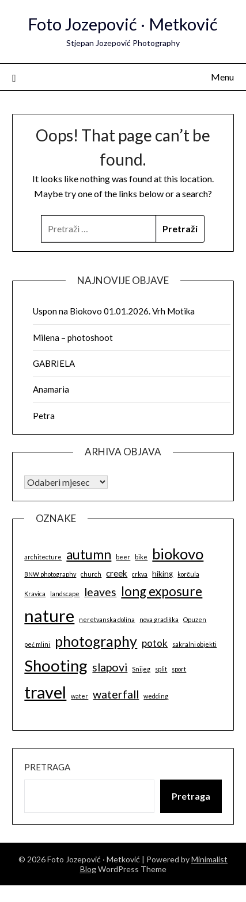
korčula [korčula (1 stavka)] (188, 574)
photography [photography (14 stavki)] (96, 641)
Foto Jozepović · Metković (123, 24)
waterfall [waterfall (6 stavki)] (116, 694)
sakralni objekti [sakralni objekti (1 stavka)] (194, 644)
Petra (44, 415)
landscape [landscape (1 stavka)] (65, 593)
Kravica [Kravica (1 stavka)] (35, 593)
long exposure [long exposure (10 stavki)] (161, 591)
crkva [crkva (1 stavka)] (139, 574)
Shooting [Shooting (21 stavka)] (56, 665)
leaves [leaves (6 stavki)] (100, 591)
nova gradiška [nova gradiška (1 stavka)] (159, 619)
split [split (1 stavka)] (161, 669)
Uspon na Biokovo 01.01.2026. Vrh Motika (114, 311)
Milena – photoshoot (73, 337)
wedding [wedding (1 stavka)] (155, 696)
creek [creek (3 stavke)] (116, 573)
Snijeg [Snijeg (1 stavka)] (141, 669)
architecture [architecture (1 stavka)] (43, 557)
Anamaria (51, 389)
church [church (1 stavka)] (91, 574)
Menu (222, 76)
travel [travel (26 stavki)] (45, 692)
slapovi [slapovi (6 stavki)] (109, 667)
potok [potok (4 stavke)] (155, 643)
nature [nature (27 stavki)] (49, 615)
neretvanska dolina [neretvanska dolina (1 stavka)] (107, 619)
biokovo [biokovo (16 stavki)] (177, 553)
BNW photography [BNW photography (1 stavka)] (50, 574)
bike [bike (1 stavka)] (141, 557)
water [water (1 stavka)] (79, 696)
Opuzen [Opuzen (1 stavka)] (194, 619)
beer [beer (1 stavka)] (123, 557)
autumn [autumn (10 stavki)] (88, 554)
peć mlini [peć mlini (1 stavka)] (37, 644)
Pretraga (47, 767)
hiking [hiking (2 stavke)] (162, 573)
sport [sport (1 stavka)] (179, 669)
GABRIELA (54, 363)
